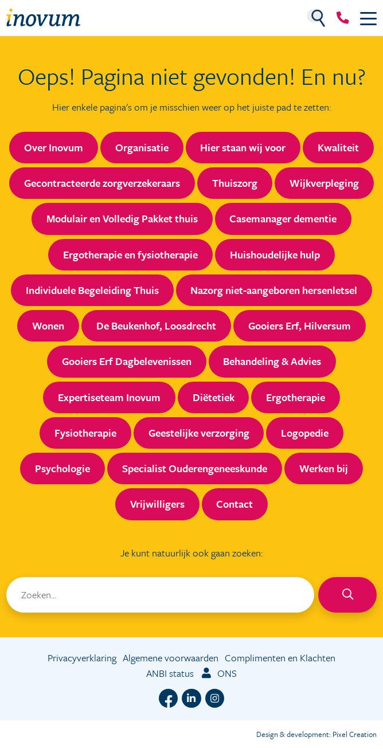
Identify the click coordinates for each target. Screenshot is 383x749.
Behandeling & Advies (272, 361)
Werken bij (323, 468)
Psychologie (62, 468)
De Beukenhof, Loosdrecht (156, 325)
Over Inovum (53, 147)
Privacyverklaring (82, 657)
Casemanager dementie (283, 218)
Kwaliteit (338, 147)
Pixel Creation (355, 734)
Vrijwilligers (157, 503)
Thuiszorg (234, 182)
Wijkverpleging (324, 182)
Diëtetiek (214, 397)
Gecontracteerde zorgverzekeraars (102, 182)
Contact (234, 503)
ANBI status (170, 673)
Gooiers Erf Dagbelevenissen (127, 361)
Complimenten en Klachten (280, 657)
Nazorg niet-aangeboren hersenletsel (273, 290)
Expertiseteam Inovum (109, 397)
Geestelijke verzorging (198, 432)
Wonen (48, 325)
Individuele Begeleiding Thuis (92, 290)
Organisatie (142, 147)
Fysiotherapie (85, 432)
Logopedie (305, 432)
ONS (218, 673)
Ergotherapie (295, 397)
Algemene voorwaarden (170, 657)
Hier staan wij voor (243, 147)
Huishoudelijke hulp (275, 254)
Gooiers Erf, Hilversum (299, 325)
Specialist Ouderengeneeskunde (194, 468)
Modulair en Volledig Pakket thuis (122, 218)
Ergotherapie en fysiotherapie (130, 254)
